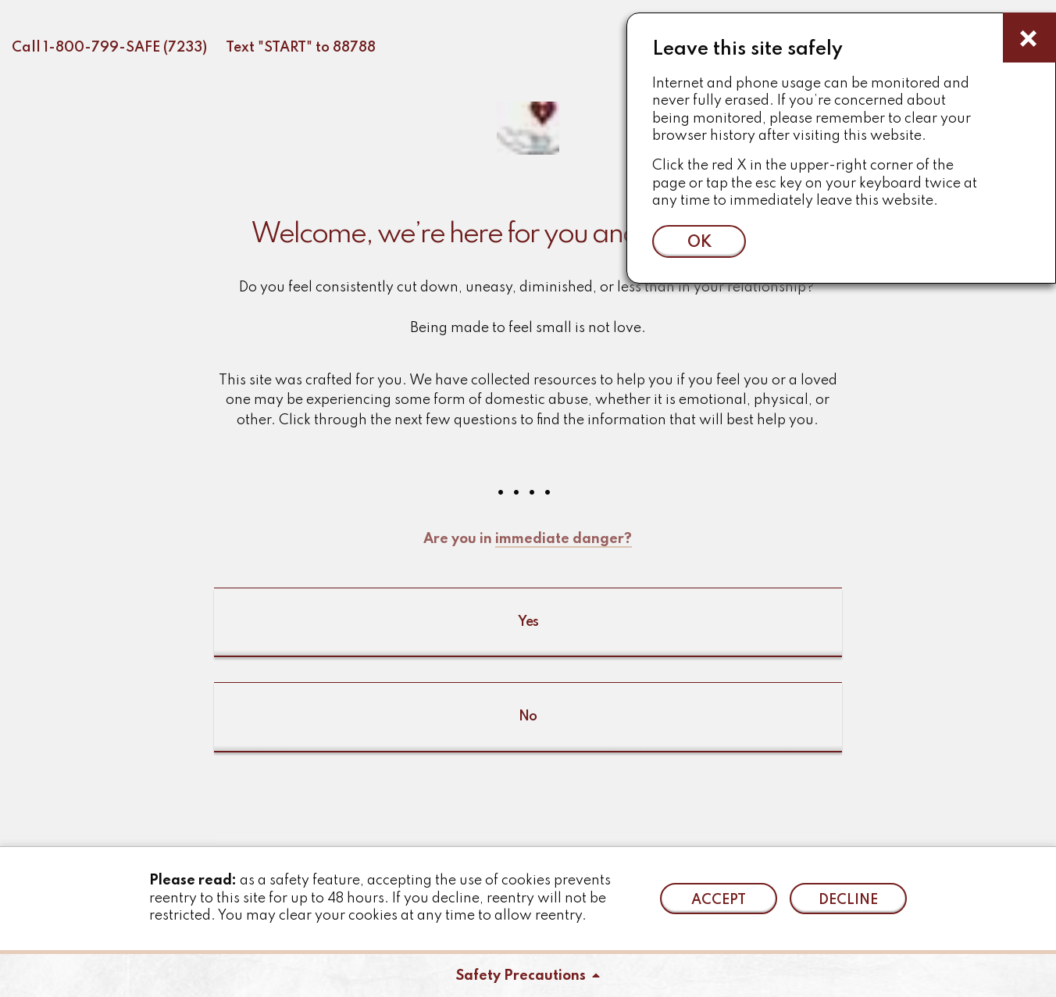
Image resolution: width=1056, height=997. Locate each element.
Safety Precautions (528, 976)
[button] (528, 498)
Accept (718, 900)
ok (699, 242)
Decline (848, 900)
